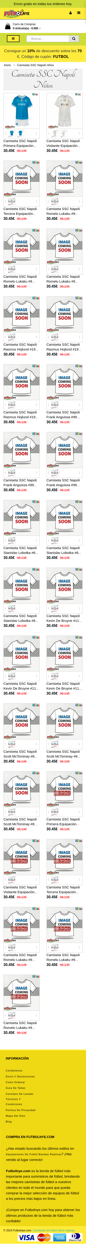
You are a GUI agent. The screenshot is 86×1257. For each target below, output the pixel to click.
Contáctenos (14, 1070)
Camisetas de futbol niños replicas (54, 1230)
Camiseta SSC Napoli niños (35, 65)
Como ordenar (15, 1082)
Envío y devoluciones (20, 1076)
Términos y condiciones (14, 1102)
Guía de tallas (15, 1088)
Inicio (7, 65)
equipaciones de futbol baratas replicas (33, 1154)
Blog (9, 1121)
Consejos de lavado (19, 1093)
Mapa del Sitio (15, 1115)
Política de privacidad (21, 1110)
